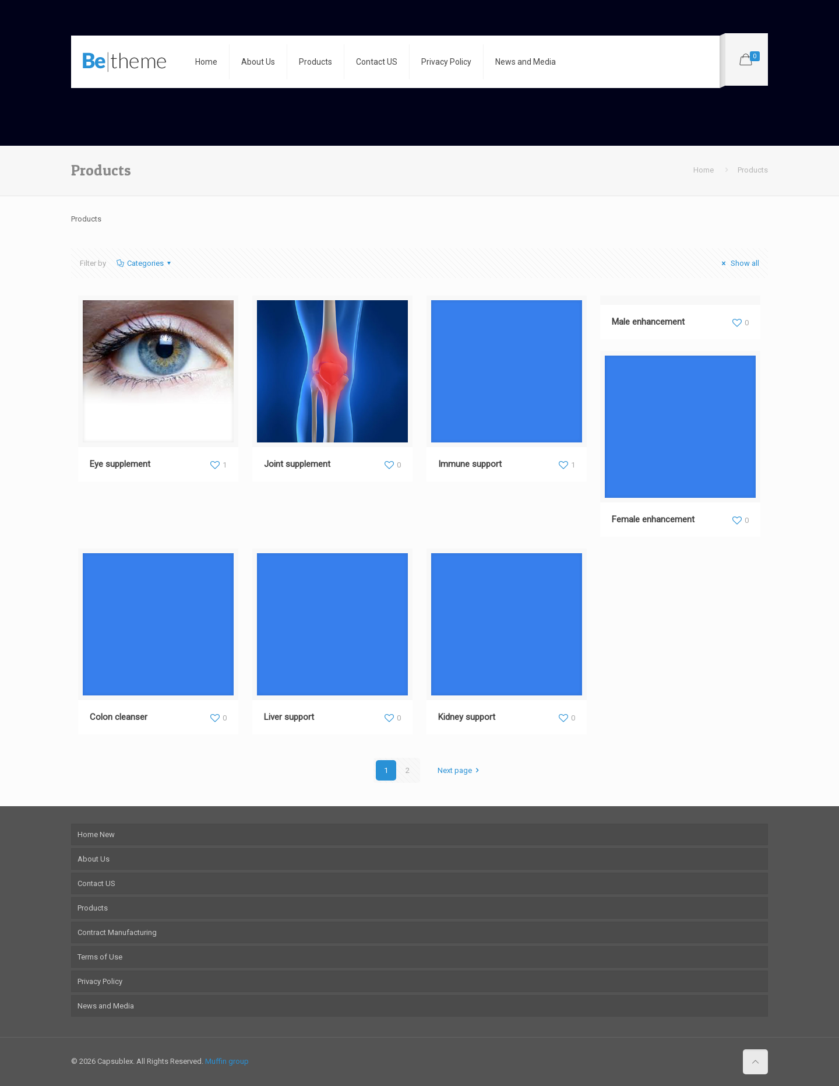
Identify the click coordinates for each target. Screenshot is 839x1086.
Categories (144, 263)
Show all (738, 263)
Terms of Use (99, 957)
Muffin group (227, 1061)
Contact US (96, 883)
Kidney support (466, 717)
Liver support (289, 717)
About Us (93, 859)
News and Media (105, 1005)
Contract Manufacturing (117, 932)
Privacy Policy (99, 981)
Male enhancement (648, 322)
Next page (460, 770)
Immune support (470, 464)
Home (703, 170)
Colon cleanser (118, 717)
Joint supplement (297, 464)
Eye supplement (120, 464)
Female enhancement (653, 519)
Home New (96, 834)
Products (92, 908)
